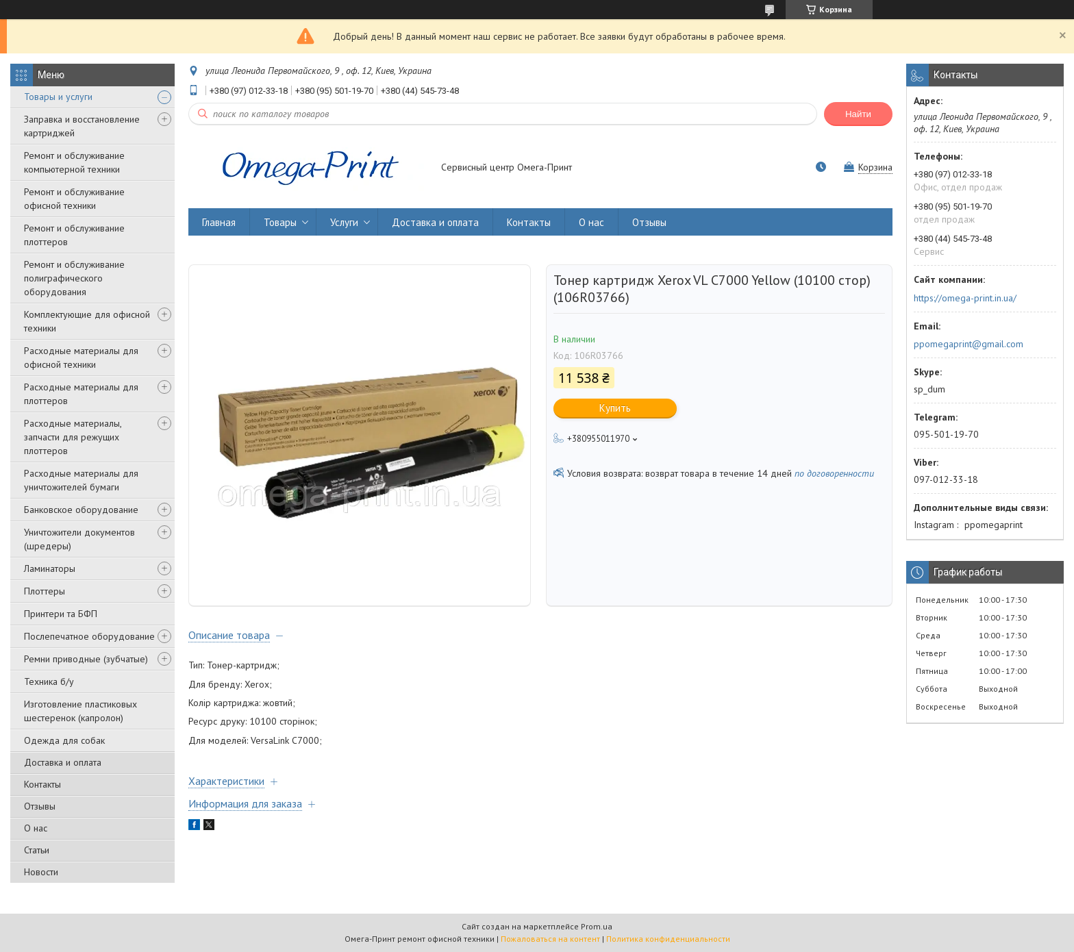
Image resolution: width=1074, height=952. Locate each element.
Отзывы (39, 806)
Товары (280, 222)
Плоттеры (44, 591)
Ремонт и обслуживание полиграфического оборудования (74, 278)
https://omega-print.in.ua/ (965, 298)
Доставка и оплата (62, 762)
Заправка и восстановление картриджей (82, 126)
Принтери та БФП (60, 613)
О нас (35, 828)
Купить (615, 407)
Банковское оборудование (81, 509)
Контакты (42, 784)
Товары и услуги (58, 96)
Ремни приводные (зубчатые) (86, 659)
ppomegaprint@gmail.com (968, 344)
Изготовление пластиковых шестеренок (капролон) (80, 711)
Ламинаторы (49, 568)
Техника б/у (49, 681)
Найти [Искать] (858, 114)
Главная (219, 222)
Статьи (36, 850)
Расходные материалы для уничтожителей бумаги (81, 480)
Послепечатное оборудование (89, 636)
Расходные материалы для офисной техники (81, 358)
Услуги (344, 222)
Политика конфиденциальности (668, 939)
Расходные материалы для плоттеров (81, 394)
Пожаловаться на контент (550, 939)
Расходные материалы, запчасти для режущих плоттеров (72, 437)
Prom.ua (596, 926)
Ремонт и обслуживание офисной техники (74, 199)
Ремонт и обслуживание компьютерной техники (74, 162)
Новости (41, 872)
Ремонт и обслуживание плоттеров (74, 235)
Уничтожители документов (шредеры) (79, 539)
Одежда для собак (64, 740)
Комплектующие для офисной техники (87, 321)
